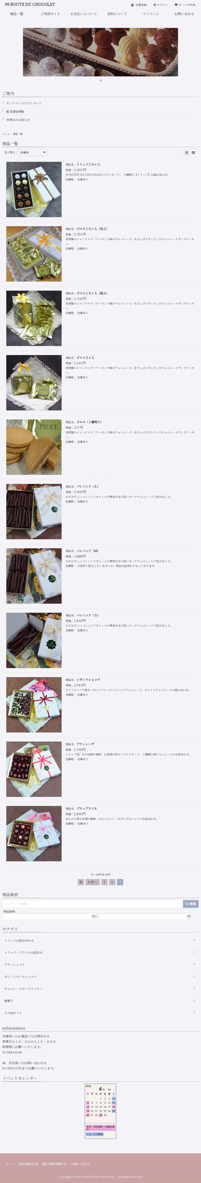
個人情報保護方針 (54, 1164)
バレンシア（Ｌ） (88, 486)
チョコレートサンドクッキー (23, 989)
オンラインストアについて (24, 103)
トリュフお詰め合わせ (19, 940)
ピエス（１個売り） (90, 422)
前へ (92, 882)
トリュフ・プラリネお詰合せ (23, 952)
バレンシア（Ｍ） (88, 551)
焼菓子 (8, 1001)
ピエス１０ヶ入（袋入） (93, 293)
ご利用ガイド (50, 13)
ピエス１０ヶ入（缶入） (93, 229)
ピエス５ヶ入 (85, 357)
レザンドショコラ (88, 680)
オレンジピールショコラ (20, 976)
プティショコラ (14, 964)
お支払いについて (83, 13)
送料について (117, 13)
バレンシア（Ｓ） (88, 615)
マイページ (151, 13)
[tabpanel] (100, 52)
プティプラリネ (87, 808)
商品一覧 (16, 13)
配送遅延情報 (15, 111)
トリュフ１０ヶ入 (88, 164)
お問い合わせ (80, 1164)
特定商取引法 (28, 1164)
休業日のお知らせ (18, 120)
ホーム (5, 134)
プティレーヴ (85, 744)
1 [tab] (100, 79)
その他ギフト (13, 1013)
